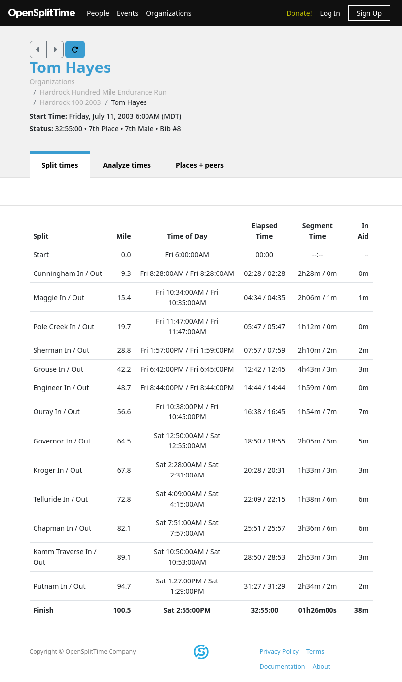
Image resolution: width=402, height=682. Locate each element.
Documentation (282, 666)
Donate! (299, 13)
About (321, 666)
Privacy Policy (279, 652)
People (98, 13)
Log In (330, 13)
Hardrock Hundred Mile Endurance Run (103, 92)
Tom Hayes (70, 67)
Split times (60, 165)
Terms (315, 652)
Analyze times (127, 165)
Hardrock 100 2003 (70, 102)
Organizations (168, 13)
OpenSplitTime (41, 13)
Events (127, 13)
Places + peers (200, 165)
